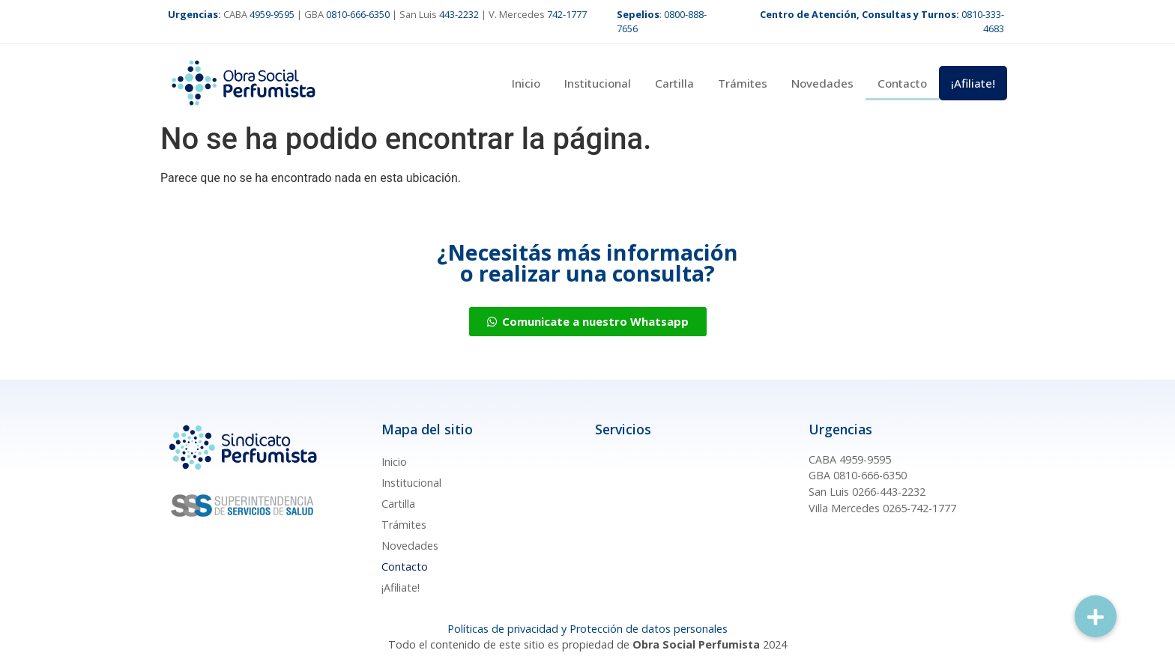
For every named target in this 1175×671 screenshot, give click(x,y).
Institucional (597, 83)
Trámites (742, 83)
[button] (1096, 616)
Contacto (902, 83)
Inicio (526, 83)
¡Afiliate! (973, 83)
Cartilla (674, 83)
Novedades (822, 83)
